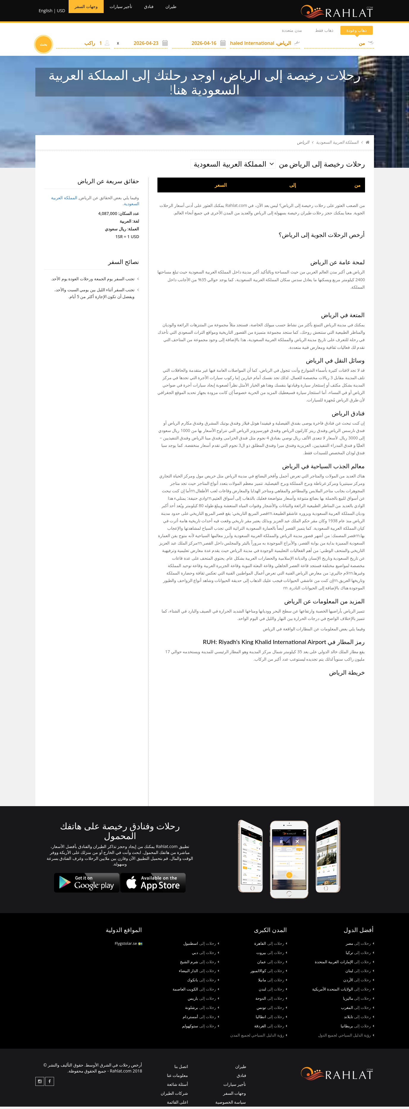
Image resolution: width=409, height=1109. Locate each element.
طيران (187, 12)
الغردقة (270, 1028)
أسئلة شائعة (177, 1086)
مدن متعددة (273, 32)
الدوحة (271, 1000)
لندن (273, 991)
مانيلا (272, 982)
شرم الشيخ (199, 963)
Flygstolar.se (128, 945)
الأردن (358, 982)
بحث (43, 46)
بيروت (271, 954)
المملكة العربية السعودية (337, 145)
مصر (360, 945)
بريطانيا (357, 1028)
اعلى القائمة (177, 1104)
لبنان (359, 973)
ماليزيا (358, 1000)
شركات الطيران (174, 1095)
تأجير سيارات (129, 12)
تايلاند (359, 1019)
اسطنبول (201, 945)
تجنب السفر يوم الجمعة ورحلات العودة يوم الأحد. (93, 281)
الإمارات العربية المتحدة (344, 963)
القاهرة (270, 945)
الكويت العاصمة (196, 991)
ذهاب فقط (313, 32)
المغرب (357, 1010)
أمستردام (201, 1019)
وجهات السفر (88, 12)
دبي (205, 954)
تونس (272, 1010)
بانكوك (203, 982)
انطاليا (271, 1019)
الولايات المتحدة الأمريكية (343, 991)
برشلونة (202, 1010)
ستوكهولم (200, 1028)
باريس (203, 1000)
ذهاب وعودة (352, 32)
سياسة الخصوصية (230, 1104)
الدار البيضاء (199, 973)
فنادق (162, 12)
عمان (272, 963)
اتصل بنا (181, 1069)
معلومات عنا (177, 1077)
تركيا (360, 954)
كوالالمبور (268, 973)
